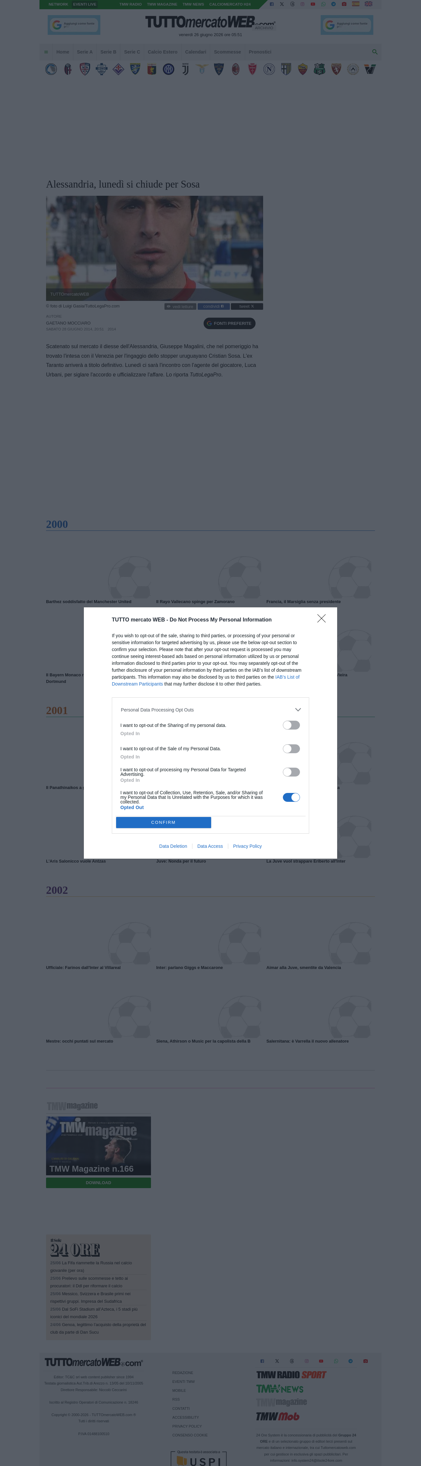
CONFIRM (163, 822)
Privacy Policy (247, 846)
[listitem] (210, 709)
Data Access (210, 846)
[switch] (291, 725)
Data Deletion (173, 846)
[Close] (323, 620)
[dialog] (210, 733)
